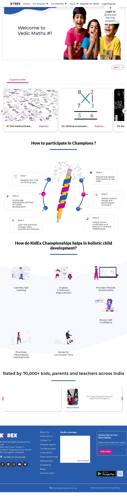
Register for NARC (89, 3)
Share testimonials (49, 457)
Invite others (46, 453)
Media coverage (68, 432)
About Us (44, 432)
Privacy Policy (114, 488)
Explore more (43, 126)
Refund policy (46, 461)
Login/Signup (109, 3)
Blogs (42, 469)
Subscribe (105, 451)
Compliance (45, 465)
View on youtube (83, 461)
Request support (48, 444)
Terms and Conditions (98, 488)
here (34, 182)
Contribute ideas (48, 449)
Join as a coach (47, 473)
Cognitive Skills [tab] (17, 79)
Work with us (46, 436)
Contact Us (45, 440)
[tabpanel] (63, 106)
